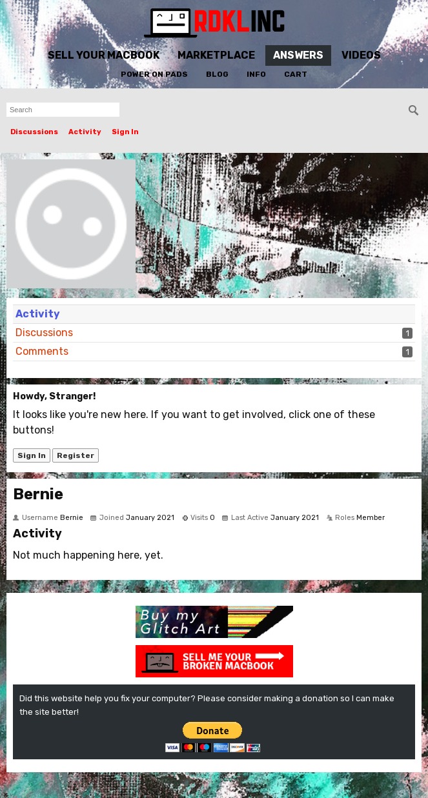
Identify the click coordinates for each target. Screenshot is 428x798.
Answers (298, 55)
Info (256, 74)
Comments (41, 351)
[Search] (414, 110)
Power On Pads (154, 74)
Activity (84, 132)
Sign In (125, 132)
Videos (361, 55)
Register (75, 455)
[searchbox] (62, 110)
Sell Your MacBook (103, 55)
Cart (295, 74)
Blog (217, 74)
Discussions (34, 132)
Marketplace (216, 55)
